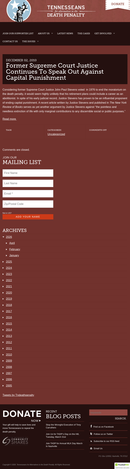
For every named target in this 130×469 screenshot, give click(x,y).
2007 (9, 373)
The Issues (28, 41)
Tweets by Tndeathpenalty (18, 395)
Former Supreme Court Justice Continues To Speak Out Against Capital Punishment (55, 71)
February (14, 249)
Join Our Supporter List (18, 33)
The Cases (84, 33)
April (12, 243)
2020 (9, 292)
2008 (9, 367)
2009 (9, 360)
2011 (9, 348)
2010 (9, 354)
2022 (9, 280)
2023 (9, 274)
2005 (9, 385)
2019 (9, 298)
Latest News (65, 33)
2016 (9, 317)
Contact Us (10, 41)
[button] (122, 466)
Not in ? (7, 213)
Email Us (95, 448)
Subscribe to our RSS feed (104, 441)
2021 (9, 286)
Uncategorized (56, 134)
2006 (9, 379)
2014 (9, 329)
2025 (9, 261)
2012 (9, 342)
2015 (9, 323)
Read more (10, 119)
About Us (44, 33)
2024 (9, 268)
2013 (9, 336)
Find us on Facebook (101, 426)
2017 (9, 311)
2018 (9, 305)
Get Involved (103, 33)
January (14, 255)
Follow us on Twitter (101, 434)
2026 (9, 237)
